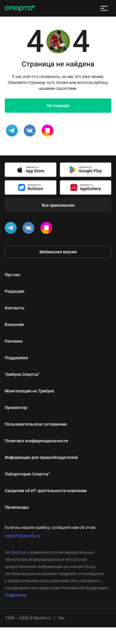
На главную (58, 105)
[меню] (104, 8)
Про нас (12, 274)
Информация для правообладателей (41, 457)
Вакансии (14, 324)
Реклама (14, 341)
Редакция (14, 291)
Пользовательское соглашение (36, 424)
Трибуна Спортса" (22, 374)
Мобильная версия (58, 251)
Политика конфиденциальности (36, 440)
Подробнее (15, 595)
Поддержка (16, 357)
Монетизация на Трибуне (29, 391)
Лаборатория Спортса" (27, 474)
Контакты (14, 308)
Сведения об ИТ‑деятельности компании (46, 490)
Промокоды (17, 507)
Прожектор (16, 407)
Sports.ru (19, 552)
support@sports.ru (22, 535)
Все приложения (58, 205)
